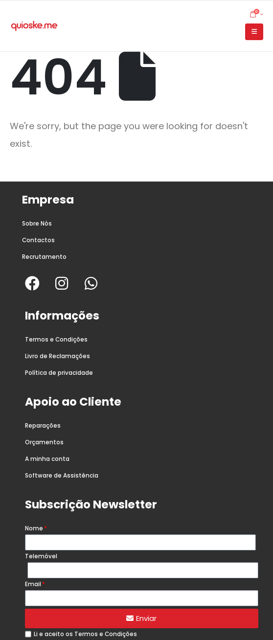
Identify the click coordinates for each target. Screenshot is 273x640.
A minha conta (47, 459)
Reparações (43, 426)
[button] (254, 31)
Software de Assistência (61, 476)
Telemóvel (41, 556)
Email (33, 584)
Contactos (38, 240)
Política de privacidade (59, 373)
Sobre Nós (37, 224)
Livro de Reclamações (57, 356)
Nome (34, 528)
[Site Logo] (34, 26)
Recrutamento (44, 257)
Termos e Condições (56, 339)
